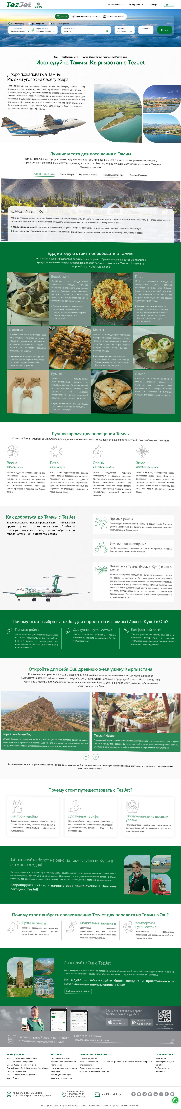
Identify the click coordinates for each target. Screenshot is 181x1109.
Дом (56, 57)
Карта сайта (95, 1105)
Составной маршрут (60, 23)
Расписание (56, 1065)
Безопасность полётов (61, 1078)
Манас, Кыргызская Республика (21, 1065)
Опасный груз (86, 1065)
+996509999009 (76, 1096)
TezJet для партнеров (61, 1075)
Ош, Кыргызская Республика (20, 1061)
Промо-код (145, 28)
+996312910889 (75, 1091)
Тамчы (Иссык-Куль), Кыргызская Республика (28, 1068)
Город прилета (42, 29)
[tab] (62, 16)
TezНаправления (70, 57)
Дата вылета (69, 28)
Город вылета (16, 29)
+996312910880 (75, 1094)
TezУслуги (55, 1071)
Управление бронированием (64, 1061)
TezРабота (160, 1065)
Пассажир (121, 28)
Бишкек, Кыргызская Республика (22, 1058)
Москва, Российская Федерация (22, 1075)
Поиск (164, 29)
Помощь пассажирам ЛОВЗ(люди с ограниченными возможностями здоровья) (116, 1061)
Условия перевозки (88, 1058)
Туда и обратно (37, 23)
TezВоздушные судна (164, 1061)
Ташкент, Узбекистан (16, 1071)
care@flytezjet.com (111, 1094)
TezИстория (160, 1058)
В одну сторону (17, 23)
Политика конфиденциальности (94, 1071)
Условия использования (91, 1068)
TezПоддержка (162, 1068)
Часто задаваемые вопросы (64, 1068)
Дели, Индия (13, 1078)
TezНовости (160, 1071)
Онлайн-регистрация (61, 1058)
